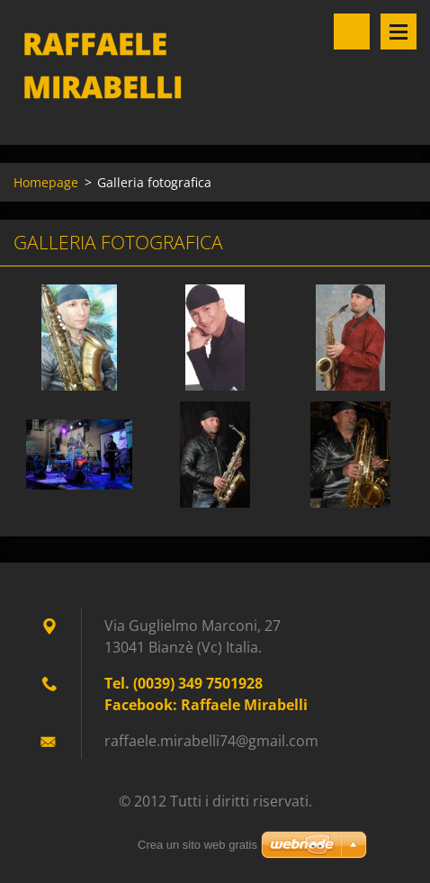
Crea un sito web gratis (197, 844)
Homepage (45, 182)
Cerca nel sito (352, 32)
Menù (399, 32)
